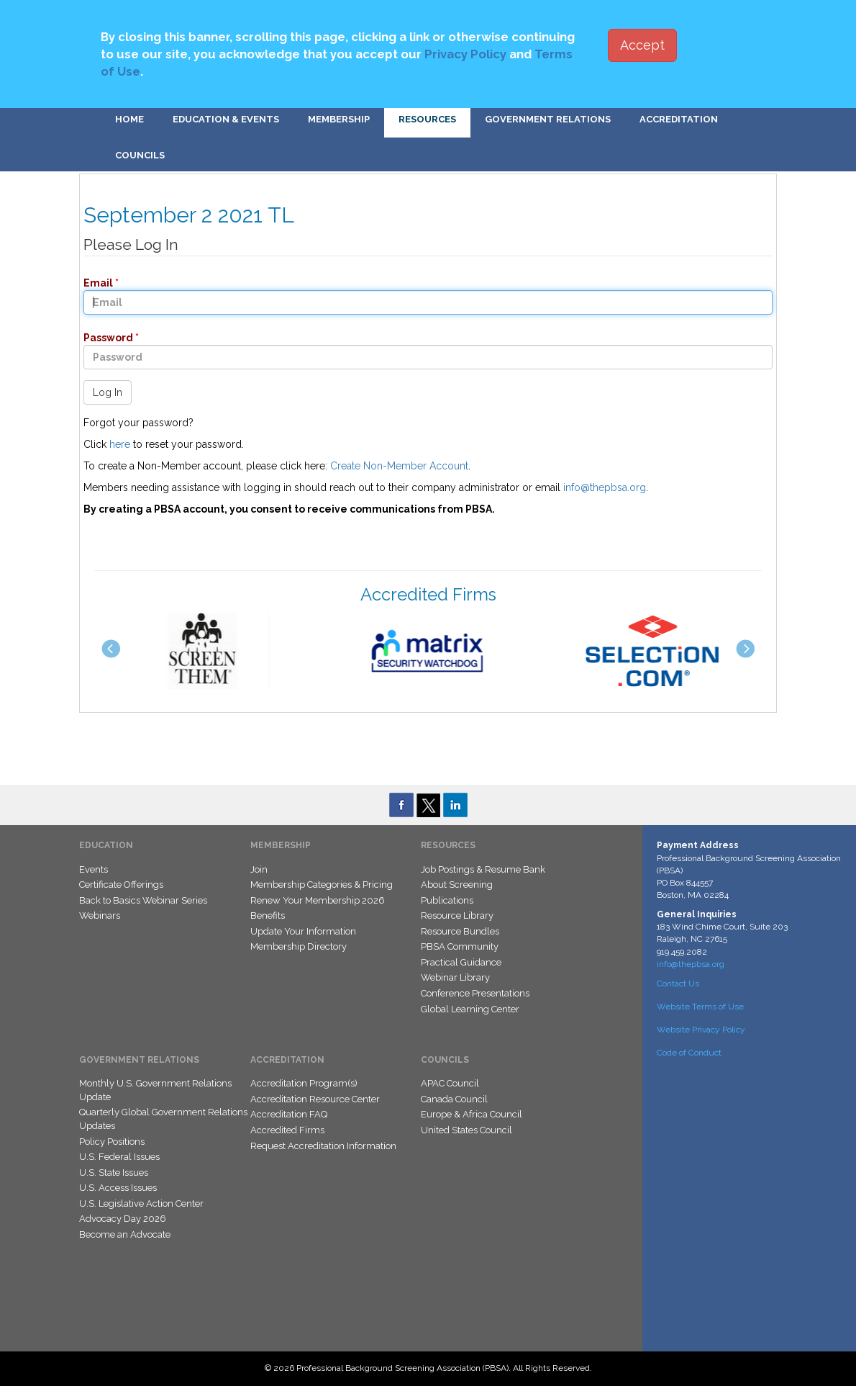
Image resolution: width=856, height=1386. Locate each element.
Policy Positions (112, 1141)
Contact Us (678, 983)
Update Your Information (303, 931)
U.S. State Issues (113, 1172)
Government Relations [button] (548, 119)
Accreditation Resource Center (315, 1099)
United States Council (466, 1130)
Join (259, 869)
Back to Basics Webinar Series (143, 900)
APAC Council (450, 1083)
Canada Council (454, 1099)
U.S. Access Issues (118, 1187)
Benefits (267, 915)
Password (104, 337)
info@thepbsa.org (604, 487)
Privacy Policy (465, 54)
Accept (642, 45)
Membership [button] (339, 119)
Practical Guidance (461, 962)
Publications (447, 900)
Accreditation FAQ (288, 1114)
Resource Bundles (460, 931)
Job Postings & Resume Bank (483, 869)
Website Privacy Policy (701, 1030)
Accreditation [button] (678, 119)
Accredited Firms (287, 1130)
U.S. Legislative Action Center (141, 1203)
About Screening (457, 884)
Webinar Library (455, 977)
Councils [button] (140, 155)
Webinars (99, 915)
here (119, 444)
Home (129, 119)
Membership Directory (298, 946)
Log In (107, 392)
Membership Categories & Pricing (321, 884)
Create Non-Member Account (399, 466)
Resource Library (457, 915)
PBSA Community (459, 946)
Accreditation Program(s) (304, 1083)
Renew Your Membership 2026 (317, 900)
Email (94, 283)
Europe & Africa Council (471, 1114)
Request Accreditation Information (323, 1145)
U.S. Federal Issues (119, 1156)
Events (93, 869)
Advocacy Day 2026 (122, 1218)
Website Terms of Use (700, 1007)
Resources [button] (427, 119)
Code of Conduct (689, 1053)
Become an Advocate (124, 1234)
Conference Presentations (475, 993)
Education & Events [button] (226, 119)
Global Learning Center (470, 1009)
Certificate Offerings (121, 884)
